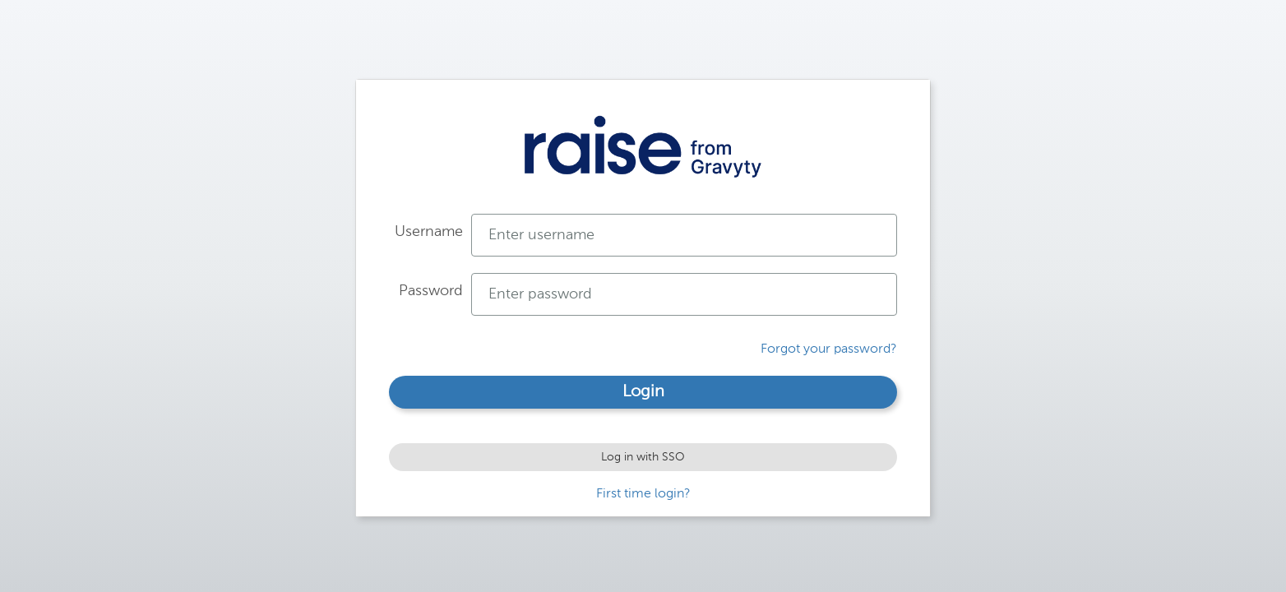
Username (429, 231)
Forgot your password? (829, 349)
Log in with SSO (643, 457)
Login (643, 392)
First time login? (643, 494)
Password (431, 291)
